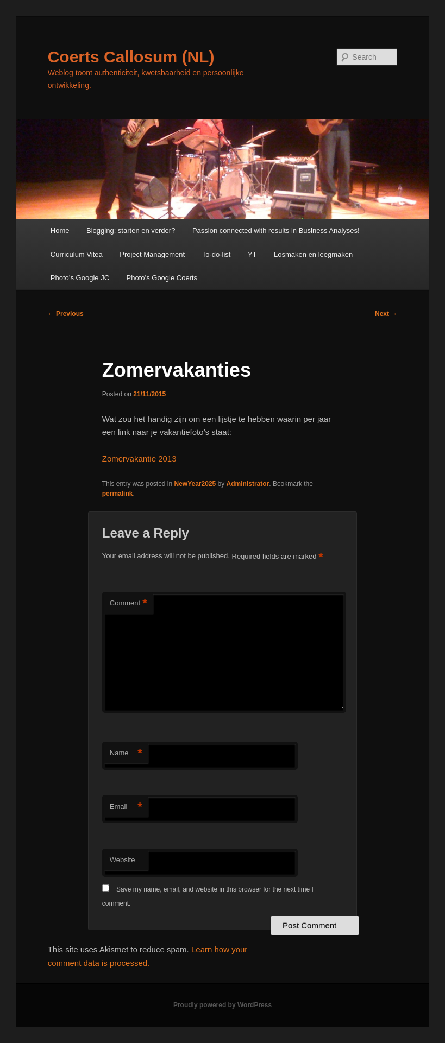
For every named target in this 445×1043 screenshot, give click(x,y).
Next (386, 314)
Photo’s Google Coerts (162, 278)
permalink (117, 493)
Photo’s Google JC (80, 278)
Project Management (152, 254)
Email (126, 807)
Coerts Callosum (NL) (131, 57)
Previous (66, 314)
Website (122, 860)
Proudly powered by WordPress (222, 1005)
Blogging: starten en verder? (130, 230)
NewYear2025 (195, 484)
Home (60, 230)
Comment (128, 603)
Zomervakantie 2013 (139, 458)
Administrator (248, 484)
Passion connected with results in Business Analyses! (276, 230)
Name (126, 753)
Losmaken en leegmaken (313, 254)
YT (252, 254)
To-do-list (216, 254)
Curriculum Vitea (77, 254)
